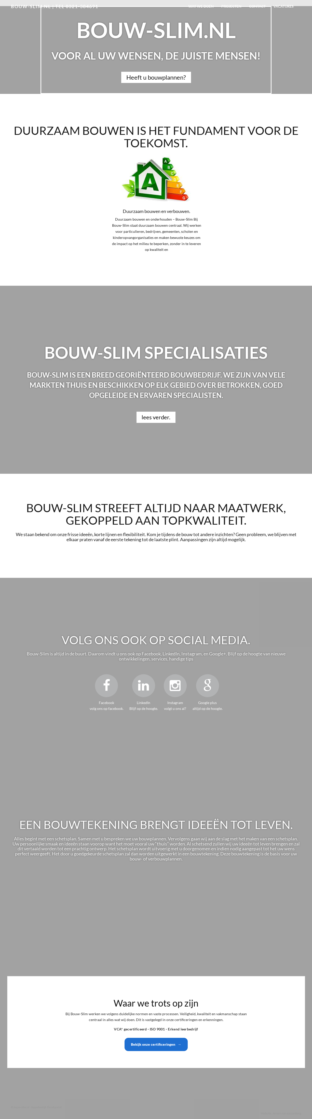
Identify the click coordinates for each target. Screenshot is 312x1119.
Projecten (231, 6)
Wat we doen (201, 6)
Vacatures (283, 6)
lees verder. (156, 417)
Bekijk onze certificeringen (156, 1044)
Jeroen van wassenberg (287, 1113)
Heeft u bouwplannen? (156, 77)
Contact (257, 6)
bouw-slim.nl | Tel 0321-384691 (54, 6)
